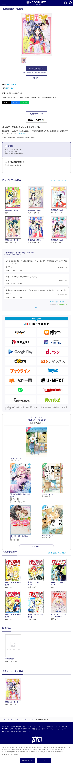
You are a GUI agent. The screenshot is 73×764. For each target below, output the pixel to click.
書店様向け (50, 726)
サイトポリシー (63, 729)
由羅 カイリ (11, 85)
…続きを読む (22, 133)
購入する (36, 78)
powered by (58, 304)
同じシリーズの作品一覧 (58, 180)
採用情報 (18, 726)
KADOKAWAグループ (9, 729)
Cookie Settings (27, 760)
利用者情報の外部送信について (21, 731)
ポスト (8, 102)
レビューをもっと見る (57, 302)
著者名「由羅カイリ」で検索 (57, 553)
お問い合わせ (36, 729)
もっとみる (35, 546)
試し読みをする (36, 69)
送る (26, 102)
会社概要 (5, 726)
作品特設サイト (36, 114)
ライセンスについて (39, 726)
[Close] (69, 747)
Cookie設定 (5, 731)
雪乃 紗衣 (10, 88)
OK (44, 760)
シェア (17, 102)
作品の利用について (24, 729)
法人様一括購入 (61, 726)
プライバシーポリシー (49, 729)
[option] (13, 648)
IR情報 (12, 726)
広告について (27, 726)
